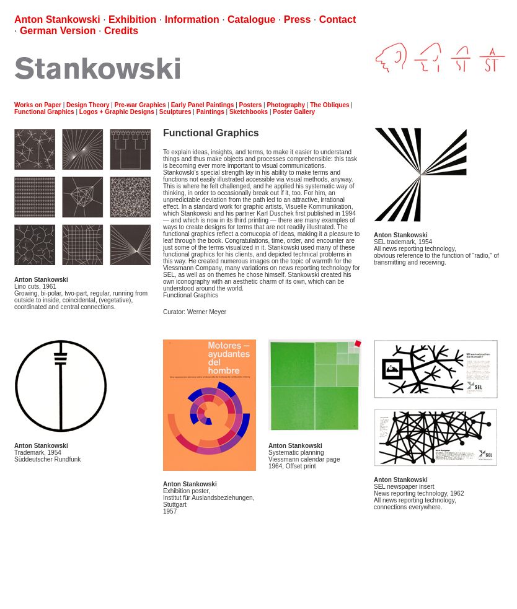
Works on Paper (37, 105)
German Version (58, 30)
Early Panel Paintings (202, 105)
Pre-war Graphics (140, 105)
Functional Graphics (44, 111)
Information (192, 19)
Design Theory (87, 105)
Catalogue (251, 19)
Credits (121, 30)
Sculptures (175, 111)
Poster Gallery (294, 111)
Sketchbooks (248, 111)
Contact (337, 19)
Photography (286, 105)
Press (297, 19)
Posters (250, 105)
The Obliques (329, 105)
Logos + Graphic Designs (116, 111)
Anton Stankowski (57, 19)
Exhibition (132, 19)
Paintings (210, 111)
